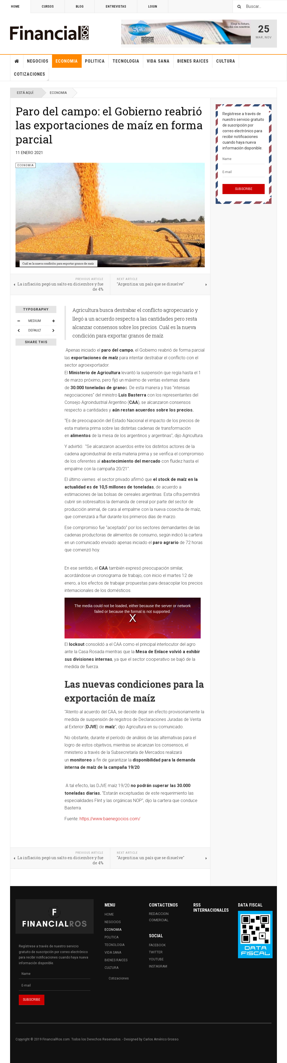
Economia (67, 61)
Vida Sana (158, 61)
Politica (95, 61)
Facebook (157, 945)
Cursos (48, 6)
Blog (80, 6)
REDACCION (159, 914)
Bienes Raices (193, 61)
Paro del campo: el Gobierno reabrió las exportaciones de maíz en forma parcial (109, 125)
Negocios (37, 61)
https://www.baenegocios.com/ (110, 818)
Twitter (156, 952)
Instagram (158, 966)
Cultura (225, 61)
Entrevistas (116, 6)
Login (152, 6)
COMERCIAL (159, 920)
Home (15, 6)
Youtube (156, 959)
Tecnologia (125, 61)
